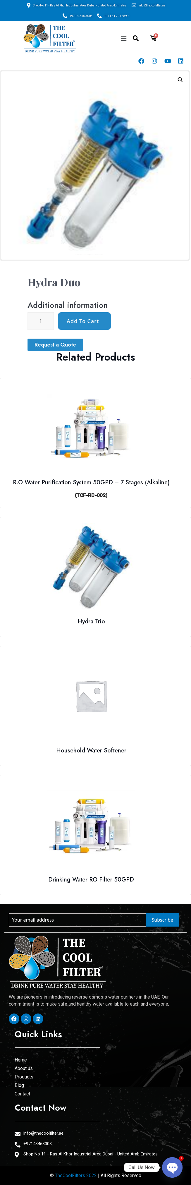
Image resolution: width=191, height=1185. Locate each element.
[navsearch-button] (136, 38)
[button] (123, 38)
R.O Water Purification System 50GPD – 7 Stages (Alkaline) (91, 482)
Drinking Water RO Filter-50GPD (91, 879)
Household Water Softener (91, 750)
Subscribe (162, 920)
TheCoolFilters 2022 (76, 1175)
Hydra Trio (91, 621)
